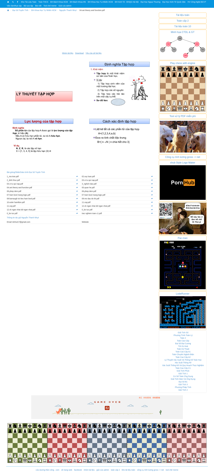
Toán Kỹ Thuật (183, 349)
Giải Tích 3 (183, 384)
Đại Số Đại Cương (183, 343)
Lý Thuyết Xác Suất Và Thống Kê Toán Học (183, 360)
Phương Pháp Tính (183, 387)
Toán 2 (183, 338)
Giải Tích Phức (183, 371)
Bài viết (38, 6)
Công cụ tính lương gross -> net (182, 157)
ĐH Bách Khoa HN (78, 2)
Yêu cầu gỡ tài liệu (94, 53)
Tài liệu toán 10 (182, 26)
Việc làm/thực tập (14, 6)
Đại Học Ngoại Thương (150, 2)
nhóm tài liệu (89, 470)
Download (79, 53)
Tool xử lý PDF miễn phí (183, 116)
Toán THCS (43, 2)
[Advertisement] (82, 32)
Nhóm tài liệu (67, 53)
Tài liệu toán (182, 15)
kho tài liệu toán (128, 470)
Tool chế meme (50, 6)
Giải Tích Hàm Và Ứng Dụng (183, 379)
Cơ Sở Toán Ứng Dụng (183, 376)
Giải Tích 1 (183, 373)
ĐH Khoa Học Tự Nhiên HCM (100, 2)
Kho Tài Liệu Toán (28, 2)
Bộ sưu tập (28, 6)
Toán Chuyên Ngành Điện (183, 354)
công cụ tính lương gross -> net (150, 470)
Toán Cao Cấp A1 (183, 352)
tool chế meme (172, 470)
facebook (78, 470)
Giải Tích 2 (183, 390)
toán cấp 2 (115, 470)
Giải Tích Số (183, 332)
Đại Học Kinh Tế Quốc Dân (173, 2)
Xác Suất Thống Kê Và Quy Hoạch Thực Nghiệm (183, 365)
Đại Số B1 (183, 382)
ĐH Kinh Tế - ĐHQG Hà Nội (127, 2)
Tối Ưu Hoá (183, 346)
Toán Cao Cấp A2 (183, 357)
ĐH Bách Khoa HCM (59, 2)
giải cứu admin (102, 470)
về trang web (66, 470)
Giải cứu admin (65, 6)
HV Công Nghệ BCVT (197, 2)
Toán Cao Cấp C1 (183, 368)
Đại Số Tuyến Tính (20, 10)
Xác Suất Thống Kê (183, 363)
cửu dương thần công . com (47, 470)
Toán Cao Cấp (183, 341)
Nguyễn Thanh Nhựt (67, 10)
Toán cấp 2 (183, 20)
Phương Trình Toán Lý (183, 335)
